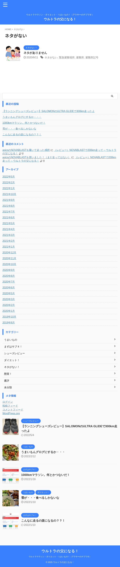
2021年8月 (8, 205)
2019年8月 (8, 322)
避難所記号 (91, 57)
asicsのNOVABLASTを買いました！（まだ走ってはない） (36, 157)
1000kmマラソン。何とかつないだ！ (24, 122)
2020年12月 (9, 252)
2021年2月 (8, 240)
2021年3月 (8, 235)
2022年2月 (8, 182)
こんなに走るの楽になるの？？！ (21, 134)
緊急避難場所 (67, 57)
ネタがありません (35, 52)
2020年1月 (8, 311)
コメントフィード (12, 409)
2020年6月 (8, 287)
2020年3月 (8, 299)
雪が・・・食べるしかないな (19, 128)
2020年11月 (9, 258)
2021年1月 (8, 246)
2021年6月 (8, 217)
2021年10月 (9, 194)
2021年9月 (8, 200)
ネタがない (51, 57)
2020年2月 (8, 305)
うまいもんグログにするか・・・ (21, 117)
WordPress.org (11, 413)
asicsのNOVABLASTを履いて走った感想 (26, 150)
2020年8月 (8, 276)
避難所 (80, 57)
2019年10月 (9, 316)
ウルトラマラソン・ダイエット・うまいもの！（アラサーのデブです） (60, 556)
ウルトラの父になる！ (60, 19)
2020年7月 (8, 281)
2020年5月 (8, 293)
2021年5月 (8, 223)
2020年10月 (9, 264)
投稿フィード (10, 405)
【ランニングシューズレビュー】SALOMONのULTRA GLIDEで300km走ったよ (48, 111)
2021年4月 (8, 229)
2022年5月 (8, 176)
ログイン (7, 401)
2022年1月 (8, 188)
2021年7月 (8, 211)
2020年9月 (8, 270)
